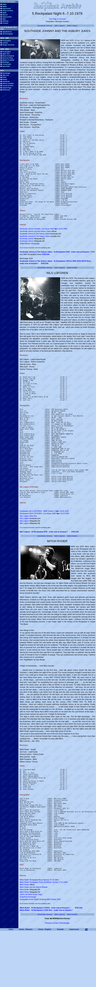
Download (6, 90)
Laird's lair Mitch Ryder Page (31, 950)
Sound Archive (7, 85)
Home (4, 6)
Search (5, 15)
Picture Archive (8, 83)
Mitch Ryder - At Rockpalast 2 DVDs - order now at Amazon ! (45, 963)
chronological (7, 34)
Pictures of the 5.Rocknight (57, 979)
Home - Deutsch (26, 985)
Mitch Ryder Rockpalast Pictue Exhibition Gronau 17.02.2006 (43, 938)
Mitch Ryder (72, 26)
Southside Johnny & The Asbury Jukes (35, 249)
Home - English (44, 985)
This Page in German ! (57, 19)
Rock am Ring (7, 58)
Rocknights (6, 41)
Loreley (5, 43)
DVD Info (46, 269)
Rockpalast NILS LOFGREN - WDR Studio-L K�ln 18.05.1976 (44, 548)
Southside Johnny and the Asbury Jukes (35, 246)
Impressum (6, 8)
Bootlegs (5, 62)
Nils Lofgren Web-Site (28, 553)
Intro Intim (6, 66)
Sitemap (5, 21)
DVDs (4, 77)
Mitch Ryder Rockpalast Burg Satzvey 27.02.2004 (39, 935)
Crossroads (6, 64)
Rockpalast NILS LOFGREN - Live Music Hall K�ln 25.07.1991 (44, 551)
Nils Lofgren (59, 26)
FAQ (4, 19)
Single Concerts (8, 45)
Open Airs (6, 54)
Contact (5, 23)
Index (4, 4)
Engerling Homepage (28, 953)
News (4, 13)
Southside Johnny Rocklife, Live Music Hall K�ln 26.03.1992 (43, 244)
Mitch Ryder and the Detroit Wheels (34, 943)
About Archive (7, 10)
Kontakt (60, 985)
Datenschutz (7, 17)
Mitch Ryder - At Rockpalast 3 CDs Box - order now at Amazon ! (46, 966)
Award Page (6, 88)
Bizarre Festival (8, 60)
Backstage (6, 73)
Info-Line (5, 75)
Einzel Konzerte (8, 56)
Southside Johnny (44, 26)
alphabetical (6, 32)
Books (4, 79)
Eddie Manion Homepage (30, 259)
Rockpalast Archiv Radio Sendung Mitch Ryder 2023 (40, 955)
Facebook (6, 81)
